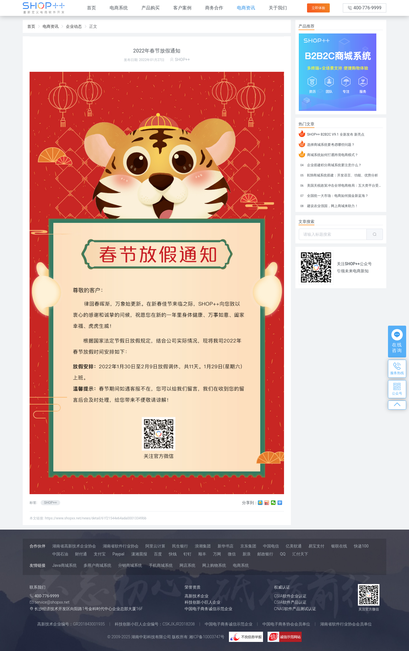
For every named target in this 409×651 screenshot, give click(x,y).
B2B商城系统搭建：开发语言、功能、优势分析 (338, 174)
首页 (91, 7)
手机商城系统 (161, 565)
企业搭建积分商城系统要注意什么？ (330, 164)
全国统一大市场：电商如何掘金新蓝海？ (333, 194)
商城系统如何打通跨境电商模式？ (328, 154)
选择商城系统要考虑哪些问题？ (327, 143)
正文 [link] (93, 26)
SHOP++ (50, 503)
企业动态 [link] (74, 26)
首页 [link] (31, 26)
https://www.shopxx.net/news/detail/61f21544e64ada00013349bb (96, 518)
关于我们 (278, 7)
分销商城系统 (130, 565)
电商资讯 (246, 7)
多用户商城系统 (97, 565)
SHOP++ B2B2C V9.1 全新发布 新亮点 (331, 133)
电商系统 (119, 7)
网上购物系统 (214, 565)
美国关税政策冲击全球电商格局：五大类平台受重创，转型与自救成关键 (341, 184)
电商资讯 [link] (51, 26)
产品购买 (150, 7)
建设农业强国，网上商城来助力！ (328, 205)
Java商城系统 (64, 565)
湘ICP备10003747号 (207, 637)
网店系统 (187, 565)
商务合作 (214, 7)
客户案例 (182, 7)
